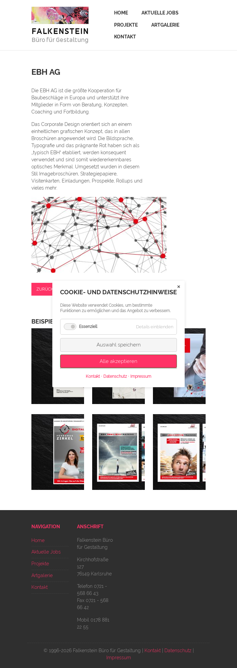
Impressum (118, 657)
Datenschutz (177, 650)
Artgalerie (165, 25)
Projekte (126, 25)
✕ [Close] (178, 287)
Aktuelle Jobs (160, 12)
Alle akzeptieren (118, 361)
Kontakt (125, 36)
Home (121, 12)
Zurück (44, 289)
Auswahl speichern (119, 345)
